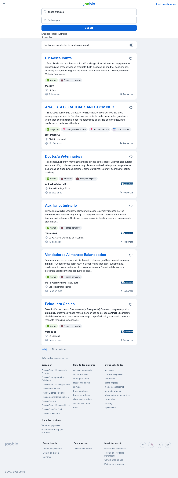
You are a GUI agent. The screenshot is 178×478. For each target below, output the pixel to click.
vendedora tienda (113, 391)
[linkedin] (168, 445)
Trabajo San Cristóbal (51, 409)
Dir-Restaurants (58, 58)
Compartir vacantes (83, 448)
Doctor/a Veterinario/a (64, 156)
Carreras (47, 457)
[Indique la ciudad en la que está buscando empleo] (89, 20)
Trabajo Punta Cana (50, 388)
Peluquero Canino (60, 304)
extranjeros (110, 378)
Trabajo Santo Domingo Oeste (55, 384)
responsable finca (81, 403)
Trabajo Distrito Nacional (53, 392)
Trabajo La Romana (50, 413)
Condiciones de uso (113, 460)
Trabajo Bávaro (48, 401)
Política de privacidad (114, 464)
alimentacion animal (82, 399)
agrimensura (110, 407)
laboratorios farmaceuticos (117, 395)
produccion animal (81, 382)
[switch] (132, 45)
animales (77, 387)
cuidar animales (80, 374)
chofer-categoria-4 (114, 374)
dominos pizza (111, 382)
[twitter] (160, 445)
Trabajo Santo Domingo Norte (55, 405)
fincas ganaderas (81, 395)
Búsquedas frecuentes (55, 358)
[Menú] (4, 4)
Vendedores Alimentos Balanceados (75, 255)
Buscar (89, 27)
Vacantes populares (50, 425)
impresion (109, 370)
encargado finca (81, 378)
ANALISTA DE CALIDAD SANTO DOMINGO (79, 107)
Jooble (22, 471)
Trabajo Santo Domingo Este (55, 397)
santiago (109, 403)
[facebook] (143, 445)
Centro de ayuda (51, 452)
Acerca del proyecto (52, 448)
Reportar (126, 94)
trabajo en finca (80, 391)
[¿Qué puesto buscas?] (89, 11)
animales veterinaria (82, 370)
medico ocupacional (114, 387)
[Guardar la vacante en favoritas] (131, 58)
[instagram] (151, 445)
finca (75, 407)
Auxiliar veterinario (61, 205)
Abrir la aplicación (166, 4)
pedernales (110, 399)
